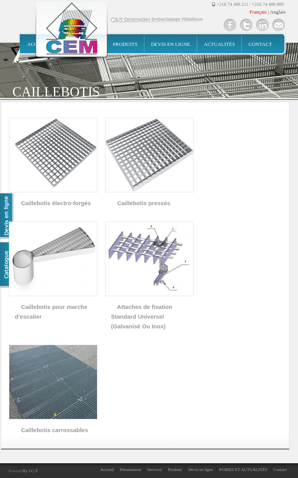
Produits (125, 44)
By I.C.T (30, 470)
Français (258, 12)
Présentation (130, 469)
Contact (260, 44)
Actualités (219, 44)
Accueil (107, 469)
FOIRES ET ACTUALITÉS (243, 469)
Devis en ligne (170, 44)
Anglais (278, 12)
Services (154, 469)
